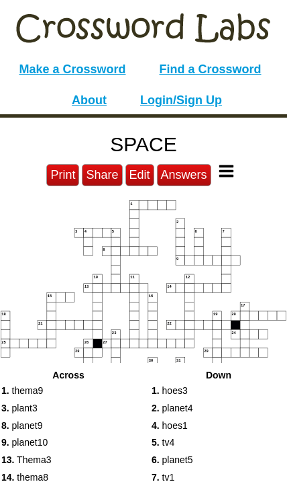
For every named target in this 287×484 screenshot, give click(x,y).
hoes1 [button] (170, 425)
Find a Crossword (211, 69)
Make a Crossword (72, 69)
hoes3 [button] (170, 390)
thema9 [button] (22, 390)
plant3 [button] (19, 408)
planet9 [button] (22, 425)
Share (102, 175)
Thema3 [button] (26, 459)
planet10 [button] (24, 442)
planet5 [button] (172, 459)
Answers (184, 175)
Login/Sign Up (181, 100)
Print (62, 175)
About (89, 100)
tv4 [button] (163, 442)
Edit (139, 175)
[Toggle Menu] (226, 171)
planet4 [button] (172, 408)
